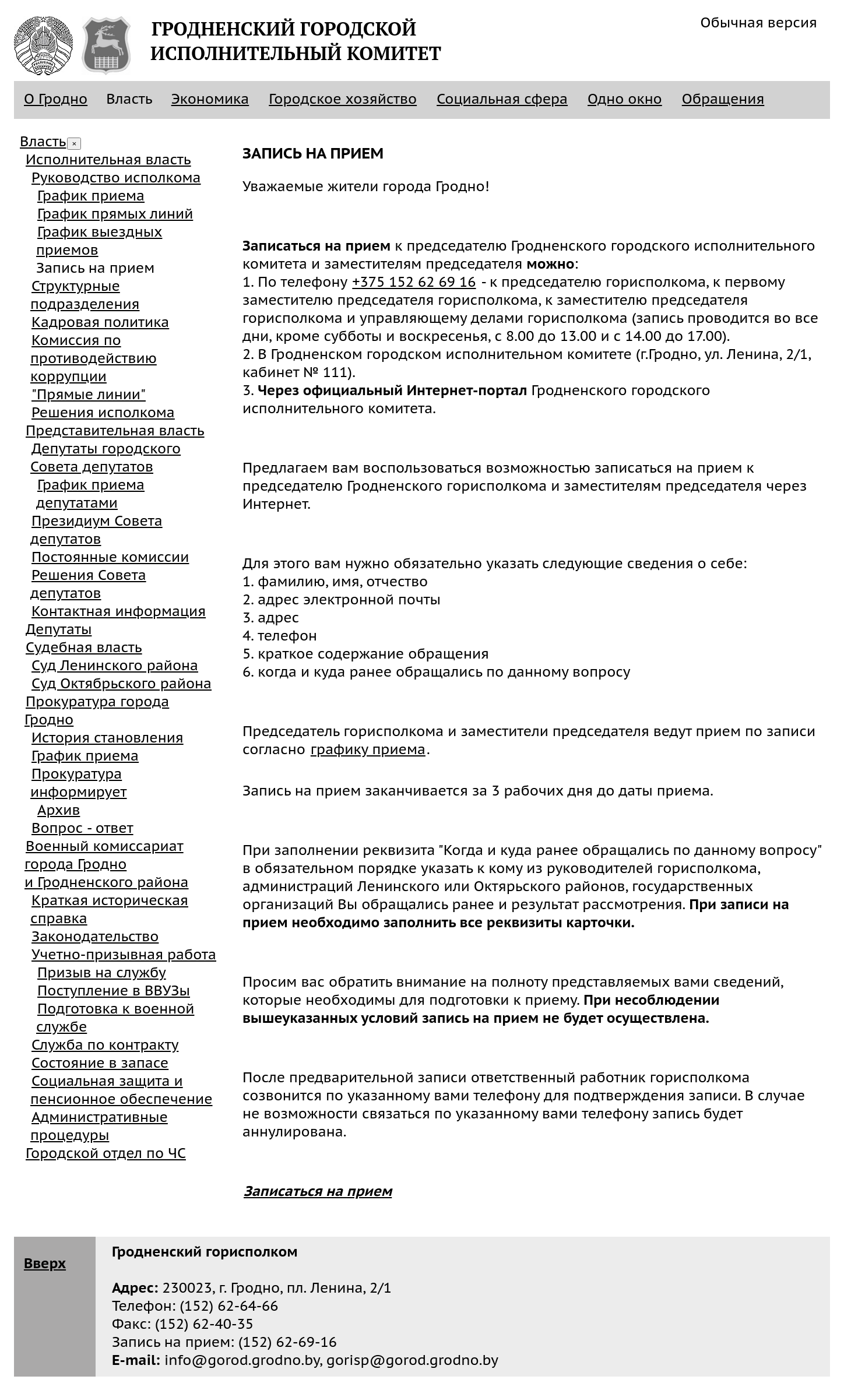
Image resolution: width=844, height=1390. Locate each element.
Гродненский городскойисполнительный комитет (295, 40)
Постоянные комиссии (110, 557)
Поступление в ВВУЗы (113, 990)
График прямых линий (115, 214)
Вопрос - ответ (82, 828)
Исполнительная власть (108, 159)
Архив (58, 810)
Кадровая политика (100, 322)
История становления (107, 738)
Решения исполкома (103, 412)
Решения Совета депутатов (88, 584)
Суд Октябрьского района (121, 683)
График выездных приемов (99, 241)
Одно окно (625, 99)
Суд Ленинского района (114, 665)
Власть (43, 141)
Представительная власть (115, 430)
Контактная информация (118, 611)
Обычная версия (759, 22)
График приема (91, 195)
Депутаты (59, 629)
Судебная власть (84, 647)
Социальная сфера (502, 99)
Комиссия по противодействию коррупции (93, 358)
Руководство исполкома (116, 177)
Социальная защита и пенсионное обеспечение (121, 1090)
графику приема (368, 749)
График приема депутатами (90, 494)
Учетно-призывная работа (123, 954)
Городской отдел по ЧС (106, 1153)
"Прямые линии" (88, 394)
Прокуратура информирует (78, 783)
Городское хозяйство (343, 99)
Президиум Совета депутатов (96, 530)
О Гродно (55, 99)
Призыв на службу (101, 972)
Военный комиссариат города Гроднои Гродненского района (106, 864)
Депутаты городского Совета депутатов (105, 457)
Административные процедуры (99, 1126)
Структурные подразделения (84, 295)
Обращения (723, 99)
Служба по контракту (104, 1045)
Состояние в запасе (99, 1063)
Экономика (210, 99)
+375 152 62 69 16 (414, 282)
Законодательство (95, 936)
